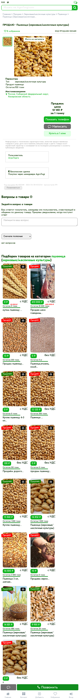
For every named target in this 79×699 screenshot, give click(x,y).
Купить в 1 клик (57, 133)
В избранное (12, 31)
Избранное (55, 695)
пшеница (58, 256)
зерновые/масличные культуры (26, 260)
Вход (71, 695)
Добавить (39, 695)
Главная (7, 14)
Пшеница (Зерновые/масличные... (19, 17)
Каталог (24, 695)
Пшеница (62, 14)
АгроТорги (13, 158)
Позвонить (47, 687)
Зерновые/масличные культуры (39, 14)
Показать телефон (57, 119)
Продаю (17, 14)
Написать (57, 126)
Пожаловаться (13, 188)
